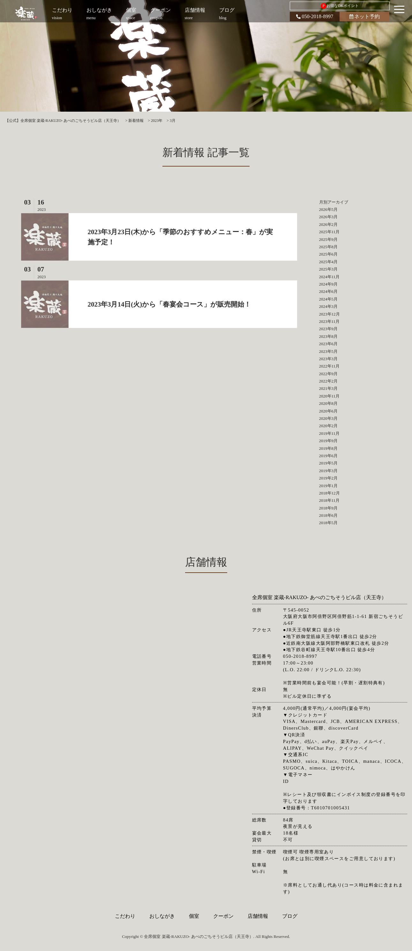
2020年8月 (328, 403)
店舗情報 (258, 916)
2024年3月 (328, 306)
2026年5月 (328, 209)
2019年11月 (329, 433)
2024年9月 (328, 284)
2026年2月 (328, 224)
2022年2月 (328, 381)
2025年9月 (328, 239)
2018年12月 (329, 493)
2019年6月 (328, 455)
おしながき (162, 916)
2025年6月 (328, 254)
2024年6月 (328, 291)
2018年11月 (329, 500)
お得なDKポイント (340, 6)
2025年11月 (329, 231)
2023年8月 (328, 336)
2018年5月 (328, 522)
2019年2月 (328, 478)
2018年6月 (328, 515)
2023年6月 (328, 343)
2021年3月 (328, 388)
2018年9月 (328, 508)
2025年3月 (328, 269)
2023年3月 (328, 358)
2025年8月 (328, 246)
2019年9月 (328, 440)
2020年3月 (328, 418)
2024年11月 (329, 276)
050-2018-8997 (314, 16)
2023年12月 (329, 314)
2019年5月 (328, 463)
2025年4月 (328, 261)
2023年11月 (329, 321)
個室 (194, 916)
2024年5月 (328, 299)
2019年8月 (328, 448)
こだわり (125, 916)
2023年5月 (328, 351)
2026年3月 (328, 216)
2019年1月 (328, 485)
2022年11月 (329, 366)
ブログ (289, 916)
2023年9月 (328, 328)
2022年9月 (328, 373)
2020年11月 (329, 396)
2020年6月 (328, 411)
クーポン (223, 916)
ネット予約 (364, 16)
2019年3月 (328, 470)
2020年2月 (328, 425)
